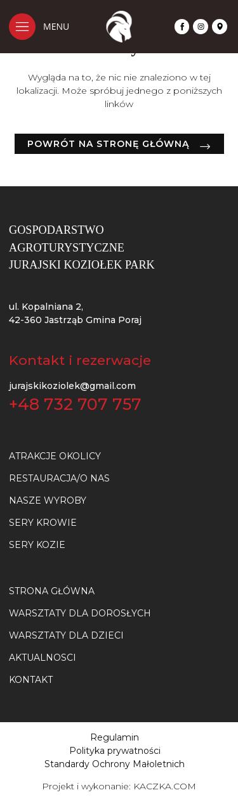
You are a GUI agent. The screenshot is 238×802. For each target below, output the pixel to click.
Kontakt (31, 679)
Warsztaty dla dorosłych (80, 613)
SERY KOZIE (37, 545)
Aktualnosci (42, 657)
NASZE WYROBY (47, 500)
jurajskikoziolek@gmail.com (72, 385)
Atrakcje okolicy (55, 456)
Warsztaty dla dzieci (66, 635)
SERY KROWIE (43, 522)
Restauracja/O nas (59, 478)
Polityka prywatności (115, 750)
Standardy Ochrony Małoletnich (114, 764)
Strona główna (52, 591)
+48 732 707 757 (75, 404)
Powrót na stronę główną (108, 144)
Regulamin (114, 737)
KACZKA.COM (164, 786)
